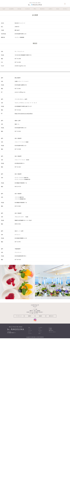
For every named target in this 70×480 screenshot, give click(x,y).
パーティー (65, 8)
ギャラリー (42, 8)
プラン (35, 8)
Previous (2, 282)
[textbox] (7, 23)
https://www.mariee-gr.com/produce (24, 113)
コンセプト (11, 8)
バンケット (27, 8)
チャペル (19, 8)
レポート (50, 8)
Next (68, 282)
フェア (4, 8)
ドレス (57, 8)
